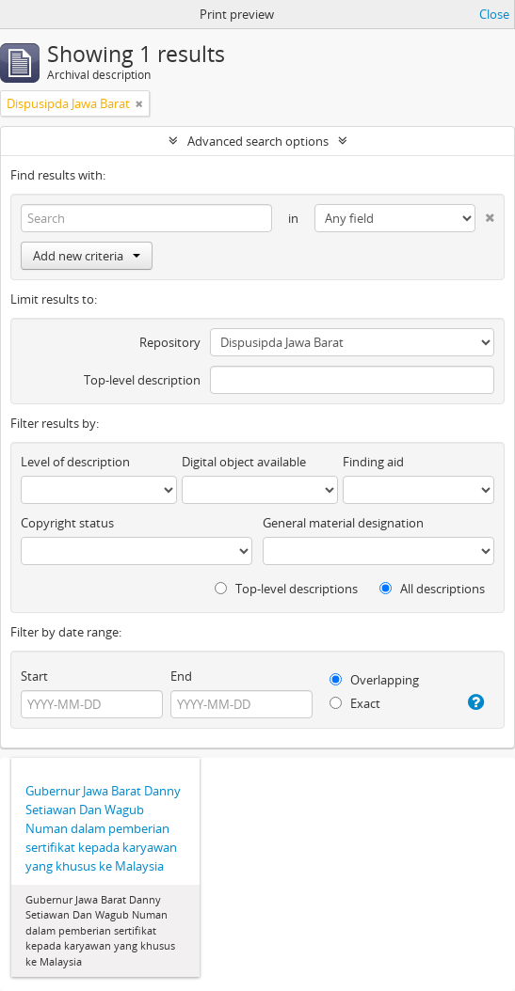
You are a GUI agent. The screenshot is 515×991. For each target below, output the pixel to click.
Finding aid (373, 461)
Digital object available (244, 461)
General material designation (343, 522)
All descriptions (432, 588)
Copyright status (67, 522)
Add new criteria (86, 255)
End (181, 676)
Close (494, 14)
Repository (170, 342)
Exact (355, 703)
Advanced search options (258, 141)
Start (34, 676)
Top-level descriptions (286, 588)
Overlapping (374, 679)
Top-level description (142, 379)
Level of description (75, 461)
